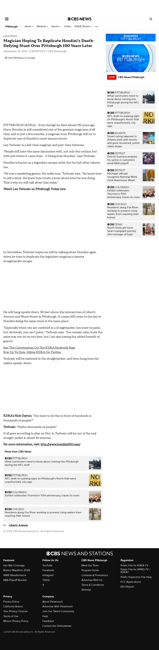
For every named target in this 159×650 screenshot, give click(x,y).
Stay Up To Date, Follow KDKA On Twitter (32, 352)
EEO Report (127, 586)
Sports (56, 26)
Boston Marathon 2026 (16, 570)
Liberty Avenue (18, 525)
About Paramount (52, 601)
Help (45, 616)
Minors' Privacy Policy (15, 621)
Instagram (48, 575)
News (29, 26)
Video (67, 26)
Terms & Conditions (92, 585)
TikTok (46, 580)
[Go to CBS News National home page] (79, 19)
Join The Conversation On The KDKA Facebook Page (39, 348)
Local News (10, 35)
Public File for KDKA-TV (134, 565)
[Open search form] (150, 19)
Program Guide (90, 570)
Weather (42, 26)
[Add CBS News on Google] (20, 58)
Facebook (48, 570)
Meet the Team (90, 565)
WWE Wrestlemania (14, 575)
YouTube (47, 565)
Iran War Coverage (14, 565)
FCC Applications (131, 582)
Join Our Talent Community (58, 611)
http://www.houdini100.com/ (60, 444)
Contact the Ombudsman (57, 626)
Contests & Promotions (94, 575)
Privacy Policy (11, 601)
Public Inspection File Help (136, 577)
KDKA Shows (83, 26)
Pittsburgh (11, 26)
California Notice (13, 606)
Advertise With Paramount (57, 606)
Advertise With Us (91, 580)
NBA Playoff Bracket (15, 580)
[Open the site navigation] (30, 18)
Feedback (48, 621)
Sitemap (86, 589)
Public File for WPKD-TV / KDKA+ (135, 570)
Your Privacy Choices (15, 611)
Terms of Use (10, 616)
